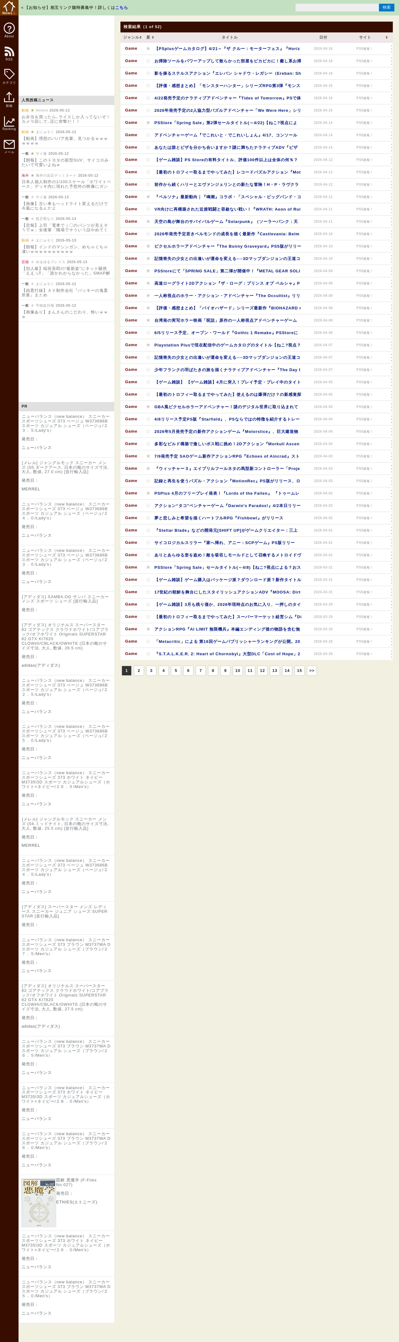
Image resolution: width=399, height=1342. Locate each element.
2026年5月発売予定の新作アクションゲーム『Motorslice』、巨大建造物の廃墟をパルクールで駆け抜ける (226, 433)
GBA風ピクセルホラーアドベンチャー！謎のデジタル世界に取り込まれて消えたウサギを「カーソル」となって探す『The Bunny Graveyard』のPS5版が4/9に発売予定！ (227, 409)
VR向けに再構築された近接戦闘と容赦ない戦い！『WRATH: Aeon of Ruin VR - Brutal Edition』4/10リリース (227, 211)
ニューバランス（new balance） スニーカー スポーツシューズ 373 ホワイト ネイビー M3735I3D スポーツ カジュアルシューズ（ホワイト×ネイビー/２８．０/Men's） (66, 1094)
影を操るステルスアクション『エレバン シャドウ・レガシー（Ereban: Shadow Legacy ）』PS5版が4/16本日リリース (227, 75)
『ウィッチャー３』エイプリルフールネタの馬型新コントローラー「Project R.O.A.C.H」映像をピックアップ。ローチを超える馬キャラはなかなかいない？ (227, 470)
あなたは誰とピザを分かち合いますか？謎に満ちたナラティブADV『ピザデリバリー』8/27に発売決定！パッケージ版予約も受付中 (226, 149)
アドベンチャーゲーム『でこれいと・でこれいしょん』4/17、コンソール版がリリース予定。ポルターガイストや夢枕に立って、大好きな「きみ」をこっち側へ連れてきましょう (227, 137)
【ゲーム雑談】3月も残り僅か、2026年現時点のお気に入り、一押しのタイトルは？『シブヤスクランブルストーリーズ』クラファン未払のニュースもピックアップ (227, 606)
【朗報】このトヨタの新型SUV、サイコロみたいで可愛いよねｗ (65, 162)
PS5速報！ (365, 48)
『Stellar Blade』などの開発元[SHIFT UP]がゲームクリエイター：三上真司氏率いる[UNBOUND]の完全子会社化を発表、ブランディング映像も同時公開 (227, 532)
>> (311, 670)
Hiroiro (42, 110)
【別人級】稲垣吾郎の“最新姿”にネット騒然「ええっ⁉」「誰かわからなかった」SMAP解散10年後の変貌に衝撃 (66, 273)
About (9, 30)
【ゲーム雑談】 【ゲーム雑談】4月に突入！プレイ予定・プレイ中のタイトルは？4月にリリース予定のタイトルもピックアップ (227, 384)
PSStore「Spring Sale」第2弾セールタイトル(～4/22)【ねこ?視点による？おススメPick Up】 (225, 124)
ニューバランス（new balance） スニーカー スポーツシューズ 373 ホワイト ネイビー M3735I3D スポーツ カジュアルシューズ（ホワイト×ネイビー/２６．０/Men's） (66, 1243)
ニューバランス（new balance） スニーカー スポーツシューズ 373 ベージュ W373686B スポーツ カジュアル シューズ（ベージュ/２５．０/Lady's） (66, 733)
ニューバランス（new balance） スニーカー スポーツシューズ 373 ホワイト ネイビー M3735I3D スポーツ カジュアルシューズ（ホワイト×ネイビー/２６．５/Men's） (66, 779)
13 (274, 670)
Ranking (9, 123)
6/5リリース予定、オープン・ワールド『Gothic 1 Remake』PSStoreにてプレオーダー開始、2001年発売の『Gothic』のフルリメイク (226, 334)
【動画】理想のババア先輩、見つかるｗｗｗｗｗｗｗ (65, 140)
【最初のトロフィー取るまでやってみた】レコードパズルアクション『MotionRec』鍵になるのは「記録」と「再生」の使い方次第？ (227, 174)
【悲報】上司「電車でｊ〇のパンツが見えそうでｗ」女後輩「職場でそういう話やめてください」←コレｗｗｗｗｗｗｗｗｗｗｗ (65, 230)
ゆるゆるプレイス (50, 262)
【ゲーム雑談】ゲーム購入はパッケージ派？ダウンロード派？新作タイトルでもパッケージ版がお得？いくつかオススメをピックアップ (227, 581)
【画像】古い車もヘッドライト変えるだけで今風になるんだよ (65, 206)
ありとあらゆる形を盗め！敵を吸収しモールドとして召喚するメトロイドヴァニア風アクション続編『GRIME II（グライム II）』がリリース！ (227, 557)
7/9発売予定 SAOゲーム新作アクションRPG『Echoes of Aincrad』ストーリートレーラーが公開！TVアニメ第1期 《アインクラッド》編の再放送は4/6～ (227, 458)
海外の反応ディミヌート (56, 175)
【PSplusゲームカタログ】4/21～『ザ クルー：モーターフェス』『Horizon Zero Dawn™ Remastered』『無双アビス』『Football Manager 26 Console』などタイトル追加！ (227, 50)
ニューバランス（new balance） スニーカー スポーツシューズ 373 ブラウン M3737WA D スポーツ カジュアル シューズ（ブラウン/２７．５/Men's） (66, 946)
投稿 (9, 102)
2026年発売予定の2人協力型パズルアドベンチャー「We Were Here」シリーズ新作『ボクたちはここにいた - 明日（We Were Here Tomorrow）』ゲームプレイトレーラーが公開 (227, 112)
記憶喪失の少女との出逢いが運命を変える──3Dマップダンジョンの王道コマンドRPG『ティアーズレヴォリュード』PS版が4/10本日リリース (227, 260)
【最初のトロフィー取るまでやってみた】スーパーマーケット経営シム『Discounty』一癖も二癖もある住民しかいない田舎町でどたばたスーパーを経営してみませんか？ (228, 618)
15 (299, 670)
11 (250, 670)
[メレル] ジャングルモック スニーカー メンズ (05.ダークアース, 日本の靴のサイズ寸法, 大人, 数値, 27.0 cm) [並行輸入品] (65, 467)
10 (237, 670)
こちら (121, 7)
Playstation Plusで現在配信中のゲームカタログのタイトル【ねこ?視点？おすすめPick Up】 (227, 347)
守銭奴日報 (45, 305)
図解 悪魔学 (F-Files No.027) (76, 1182)
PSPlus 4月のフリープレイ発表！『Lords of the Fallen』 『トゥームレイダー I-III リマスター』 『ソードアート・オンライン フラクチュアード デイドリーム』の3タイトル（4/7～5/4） (227, 495)
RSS (9, 57)
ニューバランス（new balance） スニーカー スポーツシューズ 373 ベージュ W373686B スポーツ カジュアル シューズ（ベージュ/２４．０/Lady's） (66, 511)
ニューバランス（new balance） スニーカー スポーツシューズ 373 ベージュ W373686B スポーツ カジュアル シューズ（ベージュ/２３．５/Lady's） (66, 423)
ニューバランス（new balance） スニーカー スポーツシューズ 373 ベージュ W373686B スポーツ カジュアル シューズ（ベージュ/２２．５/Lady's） (66, 687)
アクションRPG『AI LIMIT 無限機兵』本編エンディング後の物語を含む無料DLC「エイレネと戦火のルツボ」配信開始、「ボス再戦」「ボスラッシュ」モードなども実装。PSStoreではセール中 (227, 631)
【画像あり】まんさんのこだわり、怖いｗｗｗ (65, 314)
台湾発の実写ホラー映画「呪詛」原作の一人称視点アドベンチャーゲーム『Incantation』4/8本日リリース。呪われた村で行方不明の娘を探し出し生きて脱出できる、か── (226, 322)
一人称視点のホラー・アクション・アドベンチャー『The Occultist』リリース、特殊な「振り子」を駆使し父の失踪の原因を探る (227, 297)
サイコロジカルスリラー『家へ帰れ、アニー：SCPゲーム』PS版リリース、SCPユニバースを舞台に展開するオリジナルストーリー (224, 544)
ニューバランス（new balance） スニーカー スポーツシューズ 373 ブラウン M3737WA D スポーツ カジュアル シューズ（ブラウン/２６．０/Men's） (66, 1140)
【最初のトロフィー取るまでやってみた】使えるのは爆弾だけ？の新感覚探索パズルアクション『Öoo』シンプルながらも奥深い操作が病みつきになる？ (227, 396)
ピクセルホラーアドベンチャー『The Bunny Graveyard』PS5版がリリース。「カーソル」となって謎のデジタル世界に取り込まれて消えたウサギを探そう (227, 248)
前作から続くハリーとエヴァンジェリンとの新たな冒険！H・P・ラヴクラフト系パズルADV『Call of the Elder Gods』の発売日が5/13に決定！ (226, 186)
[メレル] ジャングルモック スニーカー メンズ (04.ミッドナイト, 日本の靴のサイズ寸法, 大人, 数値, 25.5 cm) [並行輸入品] (65, 824)
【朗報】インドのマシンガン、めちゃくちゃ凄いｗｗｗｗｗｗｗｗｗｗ (65, 249)
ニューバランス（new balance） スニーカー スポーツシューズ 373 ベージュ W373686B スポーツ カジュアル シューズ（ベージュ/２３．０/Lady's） (66, 557)
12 (262, 670)
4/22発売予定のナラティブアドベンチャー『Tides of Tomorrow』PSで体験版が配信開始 (227, 100)
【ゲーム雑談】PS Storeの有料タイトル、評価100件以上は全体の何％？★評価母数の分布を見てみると (226, 161)
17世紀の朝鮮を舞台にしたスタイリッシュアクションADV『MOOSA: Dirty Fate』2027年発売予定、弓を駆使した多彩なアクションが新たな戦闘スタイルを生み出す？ (227, 594)
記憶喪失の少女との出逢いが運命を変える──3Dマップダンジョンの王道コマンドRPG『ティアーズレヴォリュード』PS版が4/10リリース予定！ (227, 359)
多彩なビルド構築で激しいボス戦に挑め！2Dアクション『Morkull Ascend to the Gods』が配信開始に (227, 446)
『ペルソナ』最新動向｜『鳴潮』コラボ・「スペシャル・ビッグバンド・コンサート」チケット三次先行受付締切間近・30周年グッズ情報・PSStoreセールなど (227, 199)
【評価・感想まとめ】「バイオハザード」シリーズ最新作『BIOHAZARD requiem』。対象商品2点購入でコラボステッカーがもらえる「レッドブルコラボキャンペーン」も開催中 (227, 310)
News (9, 8)
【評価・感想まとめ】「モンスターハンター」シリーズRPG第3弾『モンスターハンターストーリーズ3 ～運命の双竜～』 (227, 87)
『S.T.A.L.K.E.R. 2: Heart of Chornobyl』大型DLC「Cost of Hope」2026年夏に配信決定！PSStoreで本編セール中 (227, 656)
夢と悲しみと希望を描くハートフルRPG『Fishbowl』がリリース (219, 518)
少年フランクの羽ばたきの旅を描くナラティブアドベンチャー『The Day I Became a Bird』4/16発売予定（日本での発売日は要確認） (227, 371)
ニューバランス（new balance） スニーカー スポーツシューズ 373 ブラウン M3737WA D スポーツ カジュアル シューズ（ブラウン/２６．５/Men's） (66, 1048)
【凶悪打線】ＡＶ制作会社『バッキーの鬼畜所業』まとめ (65, 292)
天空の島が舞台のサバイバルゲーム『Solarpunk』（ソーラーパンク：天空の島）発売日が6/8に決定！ (226, 223)
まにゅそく (45, 132)
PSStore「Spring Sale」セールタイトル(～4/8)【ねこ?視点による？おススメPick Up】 (227, 569)
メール (9, 147)
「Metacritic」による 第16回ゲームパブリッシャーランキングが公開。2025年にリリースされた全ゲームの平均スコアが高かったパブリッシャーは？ (227, 643)
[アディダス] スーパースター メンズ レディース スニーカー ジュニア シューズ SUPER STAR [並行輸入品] (64, 911)
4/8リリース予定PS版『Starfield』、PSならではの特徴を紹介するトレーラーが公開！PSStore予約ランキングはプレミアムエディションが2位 (227, 421)
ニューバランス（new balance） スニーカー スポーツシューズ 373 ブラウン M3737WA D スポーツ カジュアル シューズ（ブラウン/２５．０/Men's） (66, 1289)
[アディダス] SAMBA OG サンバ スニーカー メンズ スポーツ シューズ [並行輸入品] (65, 599)
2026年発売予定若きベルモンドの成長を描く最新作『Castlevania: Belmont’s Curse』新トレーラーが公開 (227, 236)
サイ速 (41, 153)
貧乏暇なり (45, 218)
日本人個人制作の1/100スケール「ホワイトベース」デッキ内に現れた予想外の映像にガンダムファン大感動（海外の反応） (66, 186)
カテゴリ (9, 76)
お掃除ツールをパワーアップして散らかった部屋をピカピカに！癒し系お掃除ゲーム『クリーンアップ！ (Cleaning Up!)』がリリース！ (227, 63)
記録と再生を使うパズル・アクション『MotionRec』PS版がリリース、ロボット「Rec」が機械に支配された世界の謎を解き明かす (227, 483)
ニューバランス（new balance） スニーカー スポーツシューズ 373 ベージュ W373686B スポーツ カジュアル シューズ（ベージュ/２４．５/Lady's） (66, 867)
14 (287, 670)
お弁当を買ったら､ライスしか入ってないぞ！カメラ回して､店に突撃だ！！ (66, 119)
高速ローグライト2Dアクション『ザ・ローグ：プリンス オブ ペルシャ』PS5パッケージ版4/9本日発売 (227, 285)
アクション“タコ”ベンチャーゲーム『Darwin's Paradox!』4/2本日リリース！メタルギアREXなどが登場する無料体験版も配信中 (227, 507)
